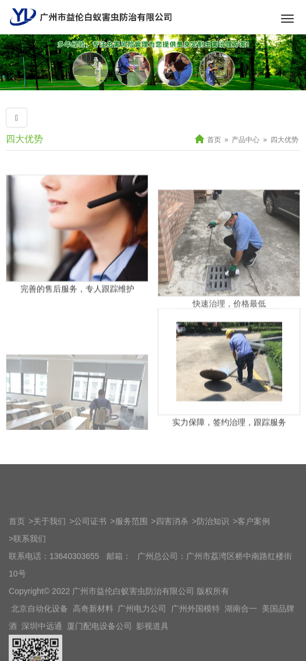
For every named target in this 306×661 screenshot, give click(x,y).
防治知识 (213, 569)
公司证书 (90, 569)
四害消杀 (172, 569)
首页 (214, 140)
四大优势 (24, 139)
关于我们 (49, 569)
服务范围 (131, 569)
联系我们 (29, 586)
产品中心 (245, 140)
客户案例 (253, 569)
